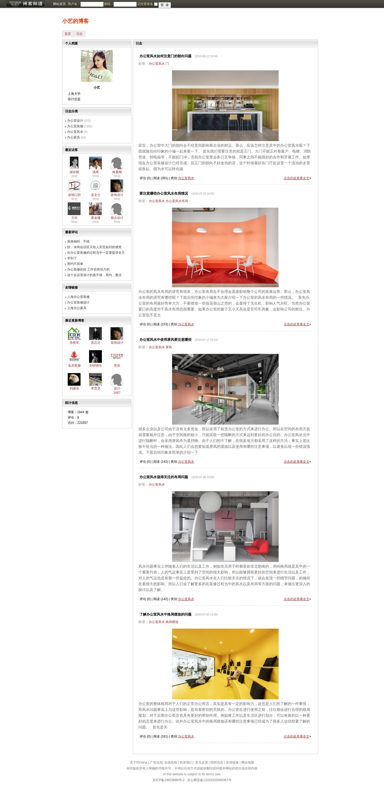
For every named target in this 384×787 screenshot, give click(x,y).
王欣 (74, 218)
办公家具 (73, 137)
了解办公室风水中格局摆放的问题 (165, 614)
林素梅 (117, 172)
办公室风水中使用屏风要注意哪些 (165, 340)
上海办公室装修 (78, 297)
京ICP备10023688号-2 (169, 780)
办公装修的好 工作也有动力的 (88, 269)
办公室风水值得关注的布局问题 (163, 477)
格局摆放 (172, 622)
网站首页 (59, 4)
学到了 (72, 258)
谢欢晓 (74, 172)
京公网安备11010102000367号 (209, 780)
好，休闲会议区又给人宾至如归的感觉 (94, 247)
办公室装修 (75, 126)
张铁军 (74, 343)
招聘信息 (216, 762)
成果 (96, 172)
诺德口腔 (74, 195)
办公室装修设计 (78, 302)
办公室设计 (75, 120)
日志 (79, 34)
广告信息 (156, 762)
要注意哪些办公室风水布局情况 (163, 193)
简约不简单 (75, 264)
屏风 (169, 347)
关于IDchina (138, 762)
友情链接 (232, 762)
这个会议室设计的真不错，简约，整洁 (94, 275)
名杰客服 (74, 365)
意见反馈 (201, 762)
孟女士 (96, 195)
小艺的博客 (75, 21)
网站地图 (247, 762)
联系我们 (186, 762)
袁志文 (96, 343)
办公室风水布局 (177, 201)
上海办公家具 (76, 308)
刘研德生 (95, 365)
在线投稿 (170, 762)
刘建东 (74, 388)
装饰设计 (117, 195)
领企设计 (117, 218)
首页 (68, 34)
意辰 (117, 365)
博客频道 (25, 4)
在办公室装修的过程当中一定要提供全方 (96, 253)
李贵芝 (96, 388)
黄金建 (96, 218)
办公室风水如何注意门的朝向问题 (165, 56)
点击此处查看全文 (296, 178)
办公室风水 (75, 132)
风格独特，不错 (78, 241)
